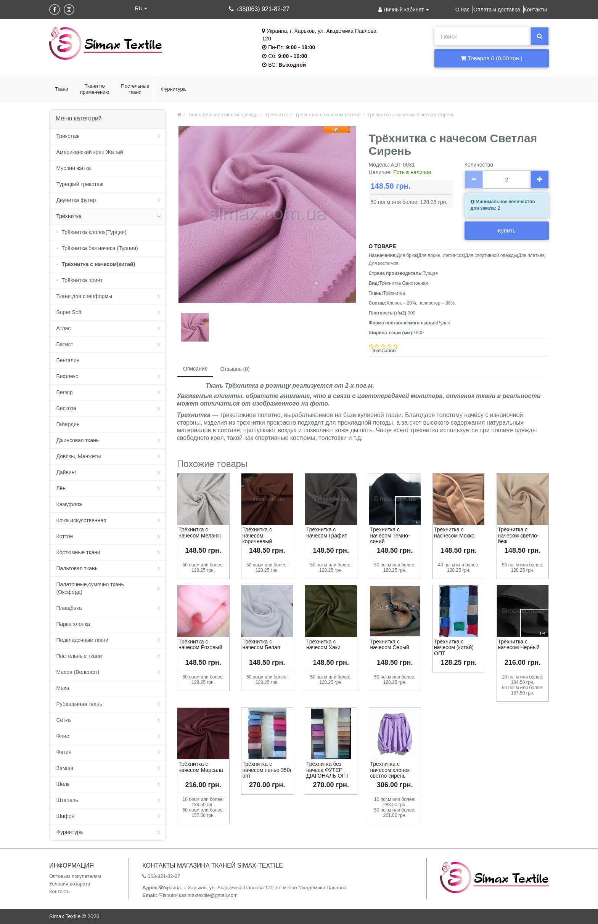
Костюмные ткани (78, 552)
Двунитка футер (76, 200)
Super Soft (69, 312)
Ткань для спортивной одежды (223, 114)
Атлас (63, 328)
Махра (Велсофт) (78, 672)
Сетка (63, 720)
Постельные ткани (79, 656)
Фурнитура (69, 832)
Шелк (62, 784)
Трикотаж (68, 136)
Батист (64, 344)
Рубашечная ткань (79, 704)
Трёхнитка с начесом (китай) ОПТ (454, 647)
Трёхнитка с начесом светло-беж (518, 535)
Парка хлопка (73, 624)
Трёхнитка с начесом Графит (326, 532)
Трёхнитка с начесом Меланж (199, 532)
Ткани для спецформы (84, 296)
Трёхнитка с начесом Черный (519, 644)
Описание (195, 369)
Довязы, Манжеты (78, 456)
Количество (479, 165)
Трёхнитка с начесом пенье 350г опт (267, 770)
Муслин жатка (73, 168)
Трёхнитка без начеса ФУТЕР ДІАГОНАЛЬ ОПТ (327, 770)
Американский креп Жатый (89, 152)
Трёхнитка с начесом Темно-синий (390, 535)
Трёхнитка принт (82, 280)
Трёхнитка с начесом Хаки (323, 644)
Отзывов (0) (234, 369)
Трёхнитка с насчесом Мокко (454, 532)
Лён (61, 488)
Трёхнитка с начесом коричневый (257, 535)
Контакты (535, 9)
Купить (507, 230)
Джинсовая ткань (77, 440)
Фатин (64, 752)
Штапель (67, 800)
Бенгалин (68, 360)
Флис (62, 736)
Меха (62, 688)
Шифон (65, 816)
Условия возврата (69, 884)
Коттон (64, 536)
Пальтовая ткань (77, 568)
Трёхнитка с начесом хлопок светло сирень (390, 770)
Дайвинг (66, 472)
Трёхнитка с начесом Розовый (200, 644)
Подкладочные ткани (82, 640)
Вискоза (66, 408)
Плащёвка (69, 608)
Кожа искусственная (81, 520)
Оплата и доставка (496, 9)
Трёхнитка (69, 216)
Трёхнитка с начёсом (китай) (328, 114)
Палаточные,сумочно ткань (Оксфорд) (90, 588)
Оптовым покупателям (75, 876)
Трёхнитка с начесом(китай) (98, 264)
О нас (462, 9)
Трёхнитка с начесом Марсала (200, 767)
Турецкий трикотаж (79, 184)
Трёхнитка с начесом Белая (261, 644)
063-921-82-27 (161, 876)
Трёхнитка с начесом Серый (389, 644)
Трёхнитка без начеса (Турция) (100, 248)
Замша (65, 768)
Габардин (68, 424)
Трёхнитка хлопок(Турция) (94, 232)
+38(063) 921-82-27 (259, 9)
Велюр (64, 392)
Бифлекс (67, 376)
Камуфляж (69, 504)
